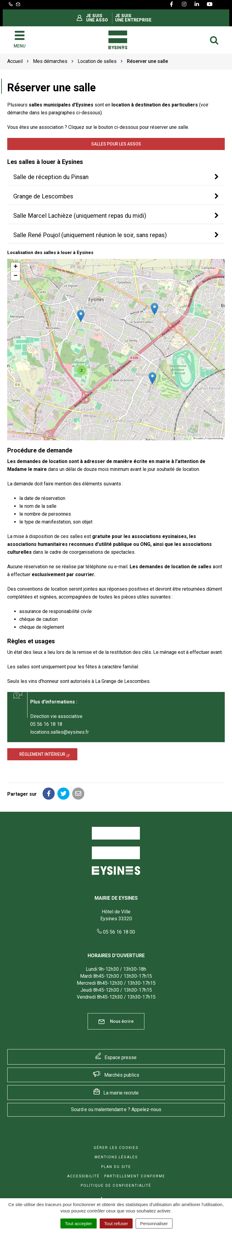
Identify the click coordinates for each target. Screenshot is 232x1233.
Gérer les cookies (116, 1148)
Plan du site (116, 1167)
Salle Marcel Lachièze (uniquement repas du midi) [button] (79, 215)
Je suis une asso (97, 18)
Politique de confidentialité (116, 1185)
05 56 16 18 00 (116, 932)
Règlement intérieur (42, 754)
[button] (152, 378)
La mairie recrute (121, 1093)
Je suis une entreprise (133, 18)
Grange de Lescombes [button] (43, 196)
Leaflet (198, 438)
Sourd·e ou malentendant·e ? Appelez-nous (116, 1109)
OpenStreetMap (215, 438)
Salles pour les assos (116, 144)
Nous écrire (116, 1021)
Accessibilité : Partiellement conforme (116, 1176)
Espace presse (121, 1057)
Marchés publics (121, 1075)
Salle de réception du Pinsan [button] (51, 177)
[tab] (116, 177)
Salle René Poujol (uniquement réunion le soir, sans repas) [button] (90, 235)
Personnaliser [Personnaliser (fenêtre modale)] (154, 1223)
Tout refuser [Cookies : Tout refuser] (116, 1223)
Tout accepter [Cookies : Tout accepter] (78, 1223)
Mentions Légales (116, 1157)
